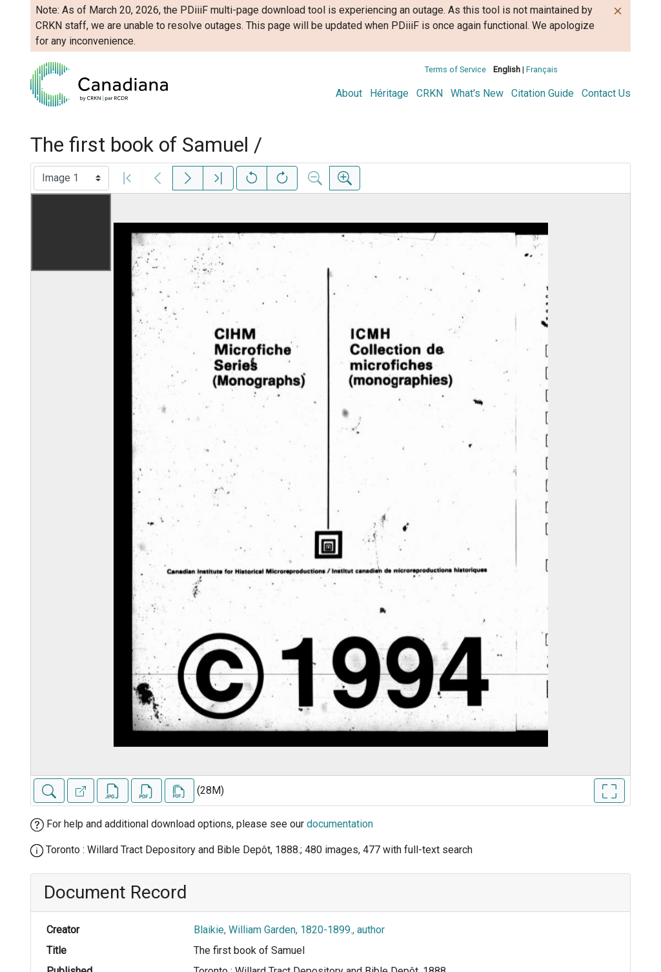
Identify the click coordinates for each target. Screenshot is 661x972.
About (349, 93)
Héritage (389, 93)
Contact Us (606, 93)
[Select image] (71, 178)
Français (542, 69)
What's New (477, 93)
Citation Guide (542, 93)
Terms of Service (455, 69)
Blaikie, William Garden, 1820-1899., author (289, 930)
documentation (340, 824)
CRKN (429, 93)
